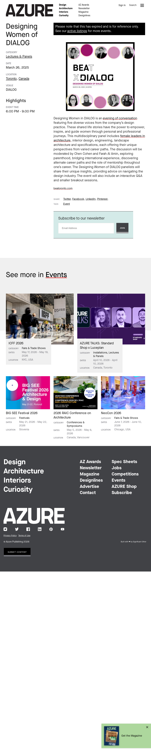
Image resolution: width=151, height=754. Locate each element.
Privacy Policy (10, 536)
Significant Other (139, 542)
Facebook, (78, 199)
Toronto (11, 78)
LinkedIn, (91, 199)
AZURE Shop (124, 486)
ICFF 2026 (16, 343)
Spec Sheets (124, 462)
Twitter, (67, 199)
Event (66, 204)
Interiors (63, 12)
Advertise (89, 486)
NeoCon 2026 (111, 413)
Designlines (84, 15)
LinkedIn (39, 529)
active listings (77, 31)
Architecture (66, 8)
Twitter (17, 529)
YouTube (62, 529)
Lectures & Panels (19, 56)
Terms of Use (24, 536)
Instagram (5, 529)
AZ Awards (83, 5)
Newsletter (84, 8)
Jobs (117, 468)
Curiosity (64, 15)
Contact (88, 493)
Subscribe (122, 493)
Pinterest (51, 529)
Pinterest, (102, 199)
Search (133, 5)
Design (62, 5)
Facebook (28, 529)
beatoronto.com (63, 188)
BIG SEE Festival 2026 (22, 413)
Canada (24, 78)
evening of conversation (120, 118)
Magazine (83, 12)
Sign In (122, 5)
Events (56, 275)
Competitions (125, 474)
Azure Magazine (29, 10)
